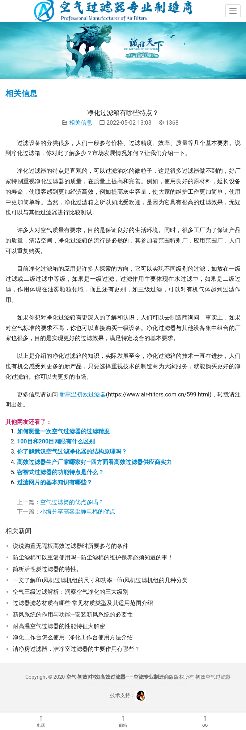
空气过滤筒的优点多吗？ (72, 502)
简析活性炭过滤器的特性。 (47, 569)
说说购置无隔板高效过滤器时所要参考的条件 (70, 545)
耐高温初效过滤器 (82, 394)
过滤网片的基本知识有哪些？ (54, 482)
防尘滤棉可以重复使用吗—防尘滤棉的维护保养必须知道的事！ (93, 557)
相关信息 (80, 122)
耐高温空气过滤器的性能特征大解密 (59, 626)
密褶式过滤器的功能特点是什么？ (60, 472)
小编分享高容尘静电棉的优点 (77, 511)
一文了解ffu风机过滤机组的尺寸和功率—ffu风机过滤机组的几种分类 (100, 580)
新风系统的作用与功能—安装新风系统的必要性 (73, 614)
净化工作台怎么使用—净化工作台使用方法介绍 (73, 637)
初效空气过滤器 (213, 677)
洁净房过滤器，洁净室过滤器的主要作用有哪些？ (76, 648)
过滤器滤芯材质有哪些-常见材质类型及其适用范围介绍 (83, 603)
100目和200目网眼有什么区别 (56, 441)
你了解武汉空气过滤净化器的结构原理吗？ (72, 451)
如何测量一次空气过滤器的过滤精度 (63, 431)
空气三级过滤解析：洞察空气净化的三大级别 (70, 591)
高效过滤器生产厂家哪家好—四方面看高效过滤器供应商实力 (94, 462)
